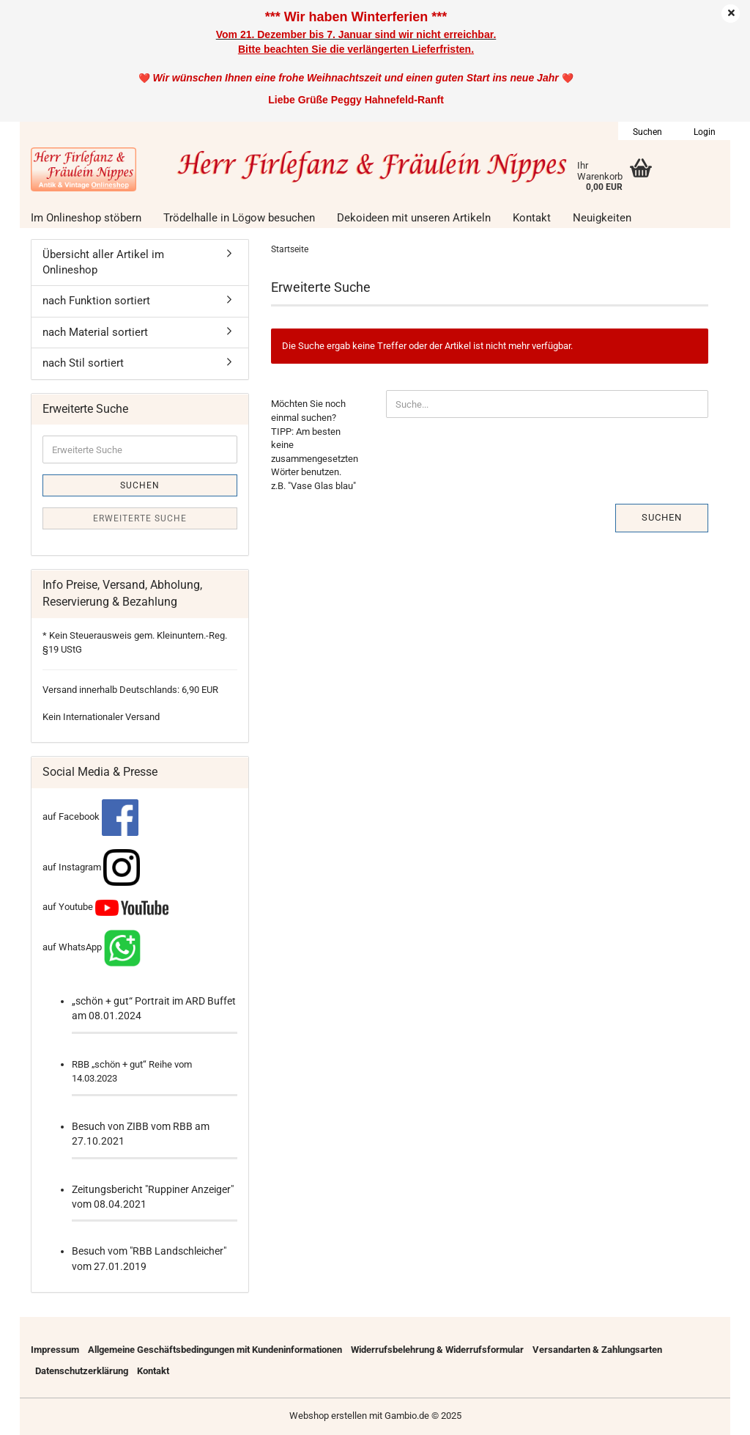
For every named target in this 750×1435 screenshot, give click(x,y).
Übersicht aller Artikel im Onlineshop (103, 262)
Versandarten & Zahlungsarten (597, 1349)
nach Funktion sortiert (96, 300)
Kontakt (532, 217)
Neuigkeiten (602, 217)
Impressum (55, 1349)
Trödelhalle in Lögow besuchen (239, 217)
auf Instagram (91, 867)
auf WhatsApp (72, 947)
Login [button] (703, 132)
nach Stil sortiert (83, 363)
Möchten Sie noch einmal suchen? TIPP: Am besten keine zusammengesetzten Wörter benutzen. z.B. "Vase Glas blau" (314, 444)
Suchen (662, 517)
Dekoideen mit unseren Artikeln (414, 217)
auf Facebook (90, 816)
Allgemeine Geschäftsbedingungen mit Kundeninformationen (215, 1349)
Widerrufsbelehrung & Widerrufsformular (437, 1349)
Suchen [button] (647, 132)
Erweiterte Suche (140, 518)
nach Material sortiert (95, 332)
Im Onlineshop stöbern (86, 217)
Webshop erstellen (328, 1415)
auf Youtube (105, 906)
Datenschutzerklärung (81, 1370)
